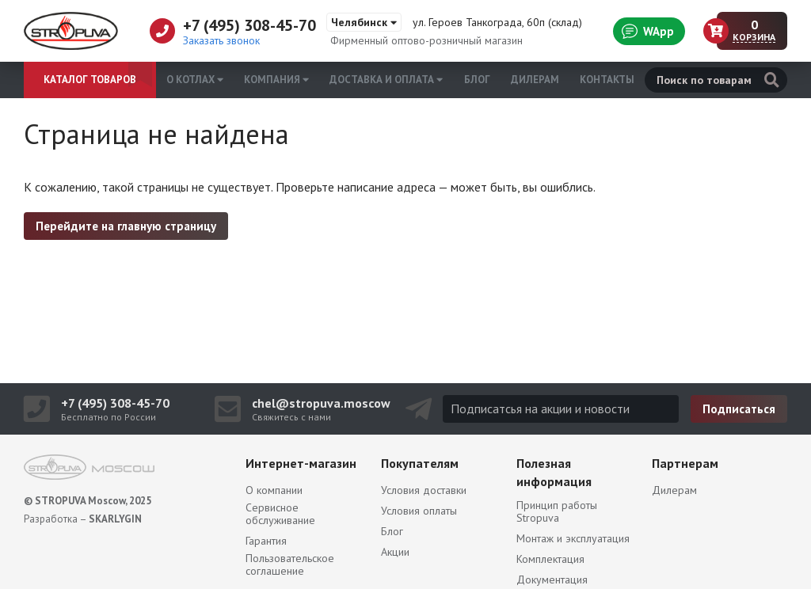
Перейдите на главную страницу (126, 226)
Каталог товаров (90, 79)
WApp (648, 31)
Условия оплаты (419, 510)
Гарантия (266, 540)
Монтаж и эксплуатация (573, 538)
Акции (395, 551)
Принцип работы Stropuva (556, 511)
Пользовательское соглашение (290, 564)
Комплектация (550, 559)
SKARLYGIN (115, 519)
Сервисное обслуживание (280, 513)
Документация (552, 579)
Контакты (607, 79)
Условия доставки (423, 490)
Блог (477, 79)
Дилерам (535, 79)
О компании (274, 490)
